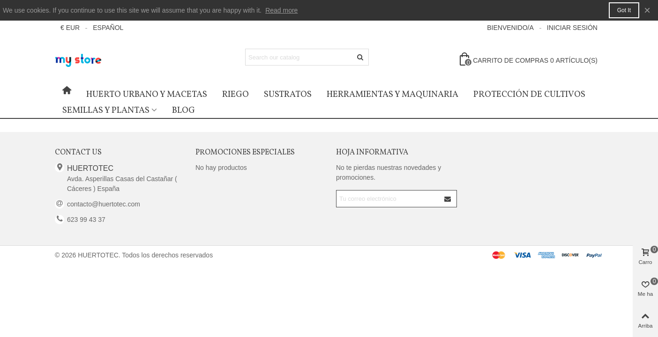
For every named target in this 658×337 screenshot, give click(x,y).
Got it (624, 10)
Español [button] (108, 27)
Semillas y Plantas (106, 110)
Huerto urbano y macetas (146, 94)
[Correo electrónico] (388, 198)
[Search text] (299, 57)
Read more (281, 10)
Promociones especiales (245, 152)
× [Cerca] (647, 10)
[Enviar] (360, 57)
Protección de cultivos (529, 94)
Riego (235, 94)
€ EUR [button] (70, 27)
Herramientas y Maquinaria (392, 94)
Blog (183, 110)
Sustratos (288, 94)
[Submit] (448, 198)
